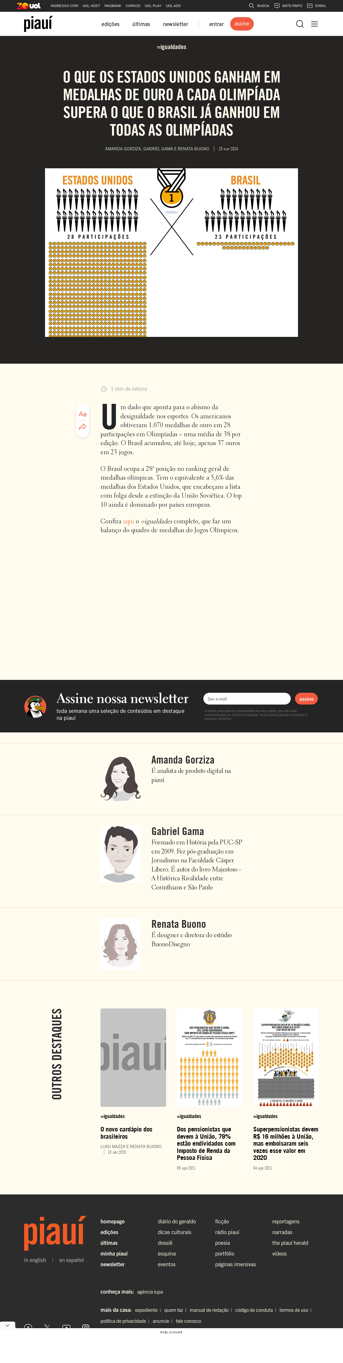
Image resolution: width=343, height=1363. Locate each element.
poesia (222, 1242)
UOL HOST (91, 6)
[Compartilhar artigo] (82, 426)
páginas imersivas (235, 1264)
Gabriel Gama (177, 831)
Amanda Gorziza (183, 759)
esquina (167, 1253)
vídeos (279, 1253)
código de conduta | (256, 1310)
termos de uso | (296, 1310)
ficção (222, 1221)
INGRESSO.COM (64, 6)
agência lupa (150, 1291)
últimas (141, 23)
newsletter (175, 23)
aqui (128, 522)
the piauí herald (290, 1242)
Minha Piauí (114, 1253)
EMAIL (316, 6)
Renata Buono (178, 923)
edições (111, 23)
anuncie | (164, 1321)
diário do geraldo (177, 1221)
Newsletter (112, 1264)
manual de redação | (212, 1310)
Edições (109, 1231)
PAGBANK (113, 6)
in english (35, 1260)
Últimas (109, 1242)
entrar (216, 23)
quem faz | (176, 1310)
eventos (167, 1264)
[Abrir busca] (300, 24)
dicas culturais (174, 1231)
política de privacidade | (126, 1321)
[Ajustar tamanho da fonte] (82, 414)
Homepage (112, 1221)
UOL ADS (173, 6)
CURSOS (133, 6)
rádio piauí (227, 1231)
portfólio (224, 1253)
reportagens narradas (286, 1226)
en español (71, 1260)
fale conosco (188, 1321)
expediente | (149, 1310)
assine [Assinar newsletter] (306, 698)
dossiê (165, 1242)
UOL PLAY (153, 6)
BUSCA (258, 6)
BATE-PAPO (288, 6)
